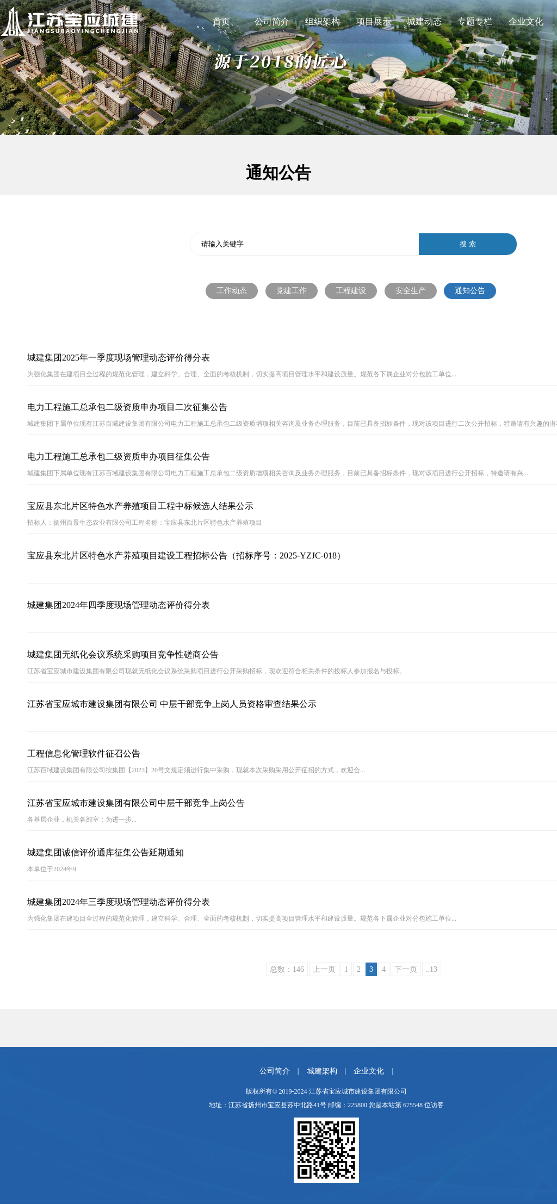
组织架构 (322, 21)
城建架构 (322, 1071)
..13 (431, 969)
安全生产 (410, 291)
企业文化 (526, 21)
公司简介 (272, 21)
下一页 (405, 969)
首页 (221, 21)
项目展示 (373, 21)
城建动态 (424, 21)
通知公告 (470, 291)
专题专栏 (474, 21)
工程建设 (351, 291)
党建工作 (291, 291)
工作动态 (231, 291)
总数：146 (287, 969)
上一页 (324, 969)
